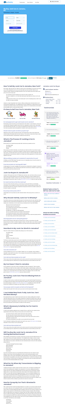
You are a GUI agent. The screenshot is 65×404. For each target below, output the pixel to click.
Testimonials (22, 2)
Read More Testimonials (53, 183)
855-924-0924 (23, 179)
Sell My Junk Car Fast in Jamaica (51, 198)
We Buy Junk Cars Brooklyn (50, 217)
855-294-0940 (38, 126)
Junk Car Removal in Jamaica (50, 201)
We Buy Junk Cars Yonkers (50, 242)
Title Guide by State (34, 321)
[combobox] (10, 18)
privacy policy (19, 30)
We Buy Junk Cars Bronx (49, 223)
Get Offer (37, 2)
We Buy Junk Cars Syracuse (50, 236)
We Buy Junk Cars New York (50, 220)
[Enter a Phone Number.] (20, 24)
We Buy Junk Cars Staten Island (51, 233)
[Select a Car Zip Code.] (10, 24)
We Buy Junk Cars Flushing (50, 239)
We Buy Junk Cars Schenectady (51, 245)
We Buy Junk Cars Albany (50, 248)
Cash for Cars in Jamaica (49, 204)
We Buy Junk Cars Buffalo (50, 226)
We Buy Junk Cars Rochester (50, 229)
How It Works (30, 2)
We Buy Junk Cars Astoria (50, 251)
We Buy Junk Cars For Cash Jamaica (51, 207)
